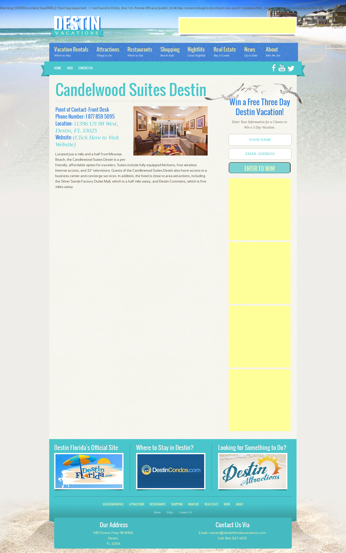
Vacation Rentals (113, 504)
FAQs (70, 68)
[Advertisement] (238, 25)
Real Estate (211, 504)
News (227, 504)
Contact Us (85, 68)
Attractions (136, 504)
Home (57, 68)
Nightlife (193, 504)
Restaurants (158, 504)
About (239, 504)
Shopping (177, 504)
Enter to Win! (260, 168)
